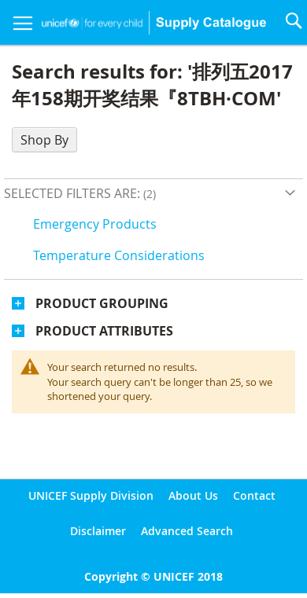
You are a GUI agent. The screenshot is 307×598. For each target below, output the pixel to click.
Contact (254, 495)
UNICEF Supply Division (91, 495)
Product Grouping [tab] (101, 303)
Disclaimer (98, 530)
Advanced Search (187, 530)
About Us (193, 495)
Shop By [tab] (44, 140)
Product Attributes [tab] (104, 330)
